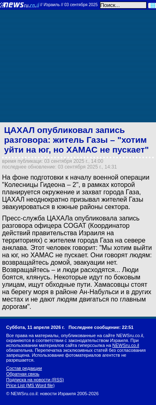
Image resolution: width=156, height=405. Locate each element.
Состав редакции (24, 368)
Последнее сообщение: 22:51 (100, 327)
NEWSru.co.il (125, 345)
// (69, 4)
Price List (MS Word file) (30, 385)
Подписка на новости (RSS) (35, 379)
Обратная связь (22, 373)
